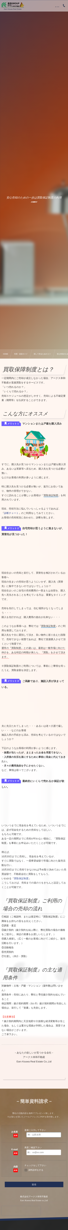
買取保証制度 (21, 878)
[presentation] (21, 1210)
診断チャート (11, 513)
